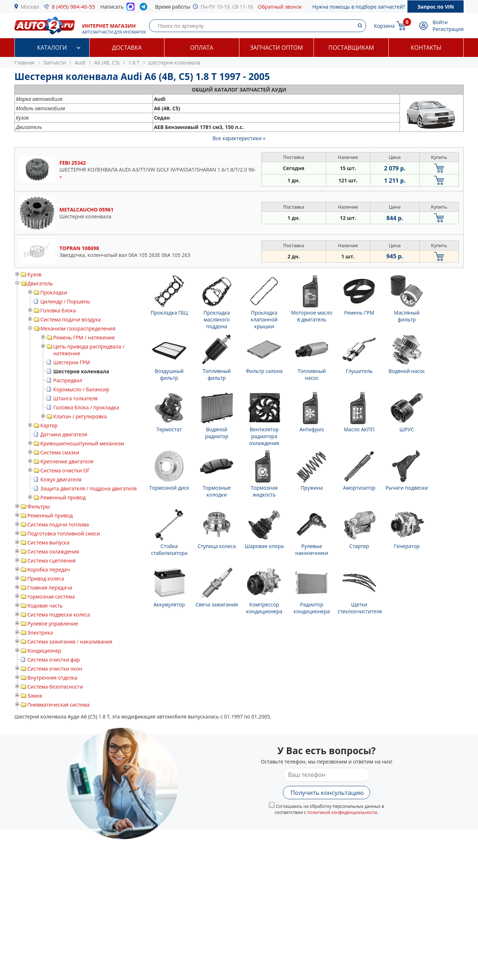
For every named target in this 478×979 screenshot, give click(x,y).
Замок (34, 695)
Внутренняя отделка (52, 677)
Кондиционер (44, 650)
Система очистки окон (54, 668)
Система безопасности (55, 686)
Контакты (426, 48)
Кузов (34, 274)
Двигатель (40, 283)
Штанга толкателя (75, 398)
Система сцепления (51, 560)
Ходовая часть (45, 605)
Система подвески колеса (58, 614)
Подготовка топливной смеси (63, 533)
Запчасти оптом (276, 48)
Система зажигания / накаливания (69, 641)
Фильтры (38, 506)
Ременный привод (63, 497)
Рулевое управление (52, 623)
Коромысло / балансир (81, 389)
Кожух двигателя (60, 479)
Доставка (127, 48)
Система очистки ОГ (65, 470)
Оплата (201, 48)
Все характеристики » (239, 138)
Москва (30, 6)
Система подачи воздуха (70, 319)
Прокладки (53, 292)
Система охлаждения (53, 551)
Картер (49, 425)
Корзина (384, 25)
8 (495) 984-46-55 (73, 6)
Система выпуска (48, 542)
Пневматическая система (58, 704)
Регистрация (448, 29)
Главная (24, 62)
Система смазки (59, 452)
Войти (440, 22)
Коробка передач (48, 569)
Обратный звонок (280, 6)
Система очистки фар (53, 659)
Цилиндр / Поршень (65, 301)
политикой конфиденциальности (342, 812)
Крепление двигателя (67, 461)
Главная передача (49, 587)
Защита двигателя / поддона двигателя (88, 488)
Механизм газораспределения (77, 328)
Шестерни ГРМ (71, 362)
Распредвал (67, 380)
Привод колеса (45, 578)
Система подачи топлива (58, 524)
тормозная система (51, 596)
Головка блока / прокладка (86, 407)
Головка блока (58, 310)
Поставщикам (351, 48)
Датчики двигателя (63, 434)
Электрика (40, 632)
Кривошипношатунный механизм (82, 443)
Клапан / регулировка (80, 416)
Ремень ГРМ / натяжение (84, 337)
